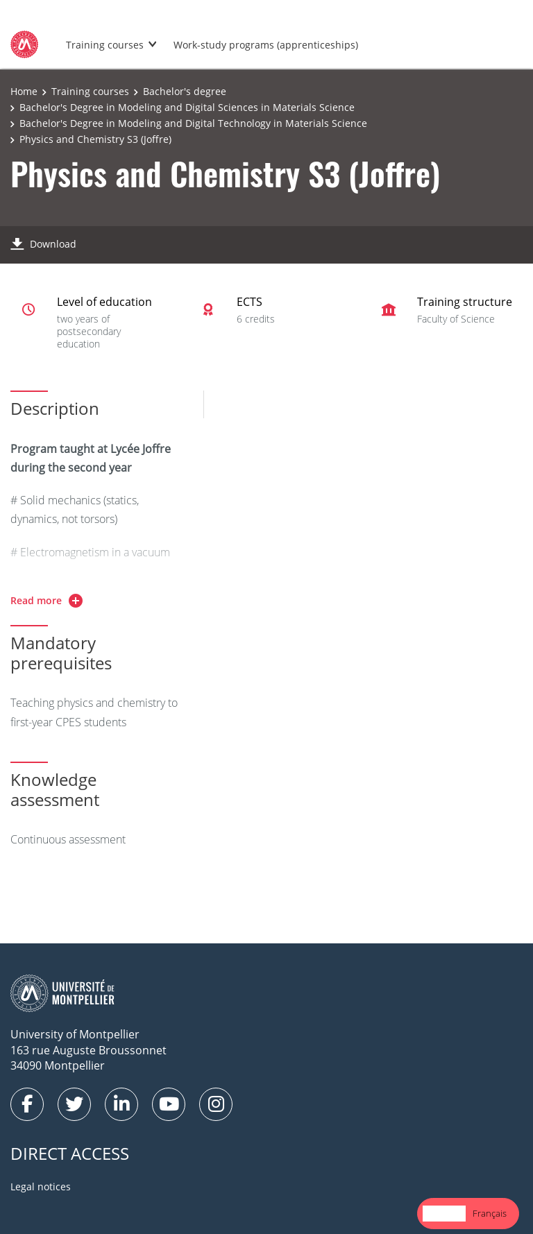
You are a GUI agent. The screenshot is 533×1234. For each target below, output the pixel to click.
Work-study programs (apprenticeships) (266, 44)
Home (23, 91)
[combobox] (444, 1214)
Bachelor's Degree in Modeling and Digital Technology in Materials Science (193, 123)
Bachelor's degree (184, 91)
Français (490, 1213)
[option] (490, 1214)
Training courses (105, 44)
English (444, 1213)
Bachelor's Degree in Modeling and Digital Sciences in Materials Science (187, 107)
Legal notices (40, 1186)
